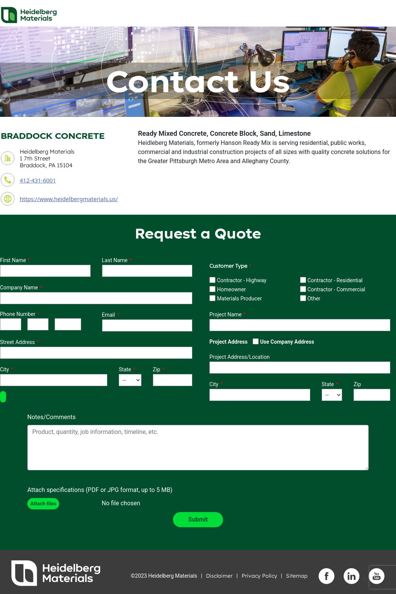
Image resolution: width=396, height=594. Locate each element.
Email (108, 315)
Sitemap (297, 575)
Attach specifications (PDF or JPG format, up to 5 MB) (100, 489)
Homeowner (231, 289)
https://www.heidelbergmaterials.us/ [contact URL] (69, 199)
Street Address (17, 342)
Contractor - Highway (241, 280)
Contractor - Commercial (336, 289)
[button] (3, 396)
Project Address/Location (239, 357)
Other (313, 298)
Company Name (19, 287)
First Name (13, 260)
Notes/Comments (51, 417)
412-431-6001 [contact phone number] (38, 180)
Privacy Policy (259, 575)
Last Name (115, 260)
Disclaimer (219, 575)
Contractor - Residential (335, 280)
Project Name (225, 314)
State (125, 369)
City (4, 369)
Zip (156, 369)
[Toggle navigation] (383, 13)
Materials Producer (239, 298)
